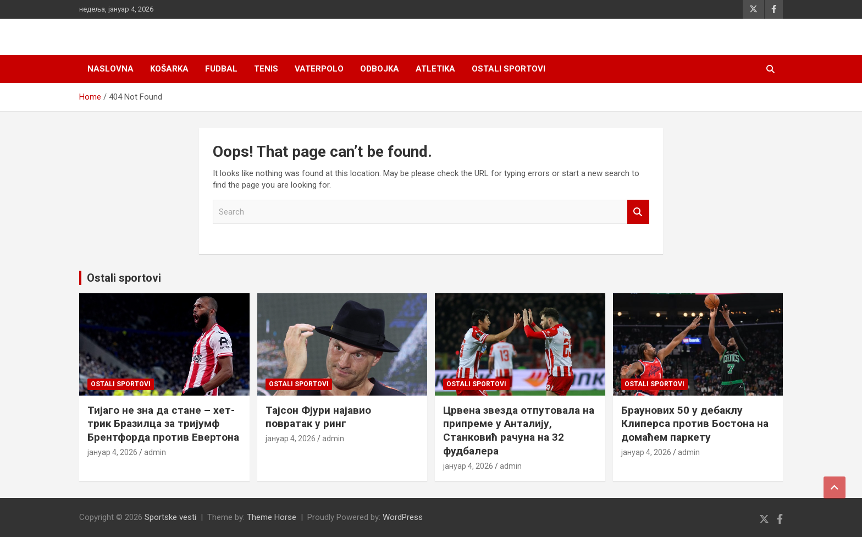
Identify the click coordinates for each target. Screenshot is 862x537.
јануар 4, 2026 (112, 452)
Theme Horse (271, 517)
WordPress (403, 517)
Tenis (266, 69)
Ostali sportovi (508, 69)
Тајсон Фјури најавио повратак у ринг (318, 417)
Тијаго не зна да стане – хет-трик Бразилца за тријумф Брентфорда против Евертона (163, 423)
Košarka (169, 69)
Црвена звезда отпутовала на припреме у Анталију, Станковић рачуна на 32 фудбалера (518, 430)
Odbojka (379, 69)
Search (638, 212)
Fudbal (221, 69)
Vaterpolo (319, 69)
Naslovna (110, 69)
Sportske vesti (170, 517)
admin (155, 452)
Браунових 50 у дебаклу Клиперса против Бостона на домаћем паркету (695, 423)
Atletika (435, 69)
